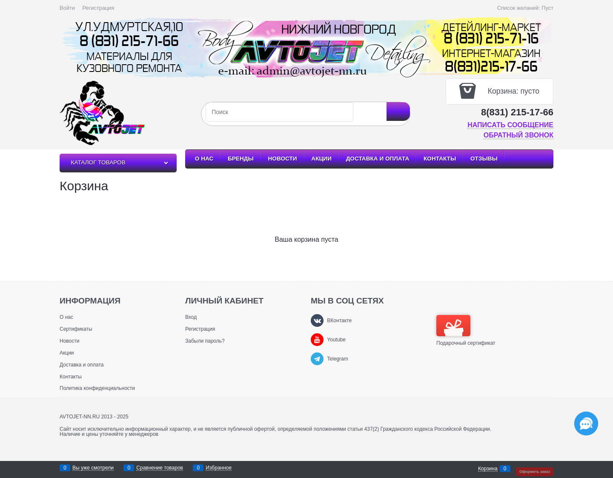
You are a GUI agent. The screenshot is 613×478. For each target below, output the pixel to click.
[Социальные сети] (586, 423)
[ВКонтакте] (317, 320)
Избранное (219, 468)
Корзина (488, 469)
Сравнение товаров (159, 468)
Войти (67, 8)
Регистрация (98, 8)
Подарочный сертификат (466, 330)
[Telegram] (317, 358)
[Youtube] (317, 339)
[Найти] (398, 111)
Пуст (547, 8)
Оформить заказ (534, 471)
